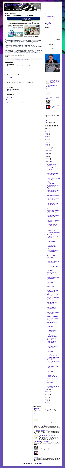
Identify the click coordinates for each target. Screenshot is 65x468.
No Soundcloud (49, 23)
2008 (47, 400)
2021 (47, 137)
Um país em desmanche (51, 338)
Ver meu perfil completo (49, 16)
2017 (47, 144)
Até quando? (48, 78)
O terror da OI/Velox (38, 457)
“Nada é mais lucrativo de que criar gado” (41, 441)
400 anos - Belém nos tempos (52, 316)
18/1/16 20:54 (9, 84)
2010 (47, 397)
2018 (47, 142)
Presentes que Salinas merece (52, 355)
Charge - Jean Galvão (51, 169)
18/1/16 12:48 (9, 77)
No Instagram (48, 22)
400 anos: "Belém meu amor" (52, 315)
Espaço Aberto (15, 5)
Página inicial (23, 102)
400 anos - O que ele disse (52, 322)
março (48, 159)
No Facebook (48, 20)
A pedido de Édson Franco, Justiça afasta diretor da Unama (54, 93)
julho (48, 153)
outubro (48, 148)
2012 (47, 394)
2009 (47, 399)
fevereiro (49, 161)
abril (48, 158)
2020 (47, 139)
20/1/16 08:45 (9, 90)
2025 (47, 131)
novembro (49, 147)
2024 (47, 133)
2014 (47, 391)
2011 (47, 396)
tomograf (32, 463)
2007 (47, 402)
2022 (47, 136)
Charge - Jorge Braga (51, 241)
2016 (47, 145)
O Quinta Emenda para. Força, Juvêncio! (41, 425)
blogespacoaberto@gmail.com (50, 120)
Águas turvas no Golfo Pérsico (52, 255)
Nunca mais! (52, 100)
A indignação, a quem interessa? (53, 195)
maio (48, 156)
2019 (47, 141)
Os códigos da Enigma (51, 380)
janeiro (48, 162)
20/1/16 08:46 (9, 97)
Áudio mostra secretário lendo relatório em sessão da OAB (55, 106)
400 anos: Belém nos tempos (52, 318)
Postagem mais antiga (38, 102)
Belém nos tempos (50, 208)
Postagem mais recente (9, 102)
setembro (49, 150)
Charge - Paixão (50, 326)
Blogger (40, 463)
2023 (47, 134)
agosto (48, 151)
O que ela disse (50, 270)
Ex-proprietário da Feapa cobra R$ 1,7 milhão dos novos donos (54, 81)
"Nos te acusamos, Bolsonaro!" (52, 53)
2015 (47, 389)
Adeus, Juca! (48, 75)
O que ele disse (50, 181)
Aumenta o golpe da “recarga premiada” (41, 430)
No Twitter (48, 24)
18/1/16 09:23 (9, 69)
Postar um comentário (10, 99)
